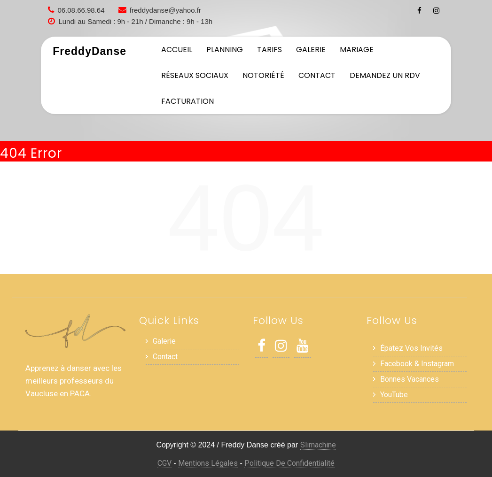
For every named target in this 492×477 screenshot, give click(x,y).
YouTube (394, 394)
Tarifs (269, 49)
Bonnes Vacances (409, 379)
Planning (224, 49)
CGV (164, 463)
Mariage (357, 49)
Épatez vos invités (411, 348)
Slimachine (318, 444)
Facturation (187, 101)
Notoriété (263, 75)
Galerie (311, 49)
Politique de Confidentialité (289, 463)
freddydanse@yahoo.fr (165, 10)
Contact (317, 75)
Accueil (176, 49)
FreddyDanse (89, 51)
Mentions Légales (208, 463)
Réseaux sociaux (194, 75)
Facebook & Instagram (417, 363)
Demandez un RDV (385, 75)
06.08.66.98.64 (80, 10)
